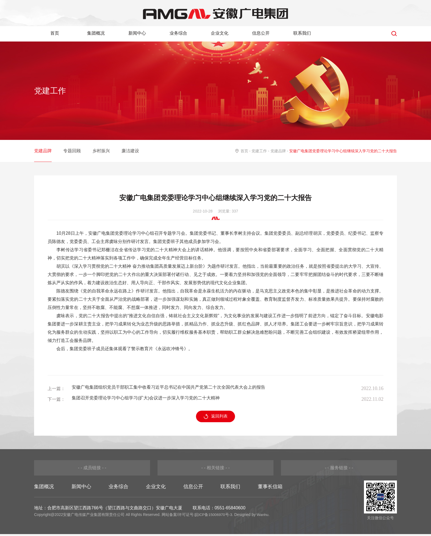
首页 (54, 33)
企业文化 (219, 33)
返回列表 (216, 418)
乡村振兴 (101, 150)
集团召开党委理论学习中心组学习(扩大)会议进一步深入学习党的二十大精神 (146, 399)
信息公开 (261, 33)
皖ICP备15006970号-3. (214, 516)
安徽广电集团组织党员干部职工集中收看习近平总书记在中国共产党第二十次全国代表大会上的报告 (168, 388)
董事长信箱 (270, 488)
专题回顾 (72, 150)
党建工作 (259, 151)
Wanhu (264, 516)
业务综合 (178, 33)
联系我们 (302, 33)
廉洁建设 (130, 150)
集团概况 (96, 33)
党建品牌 (43, 150)
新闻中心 (137, 33)
